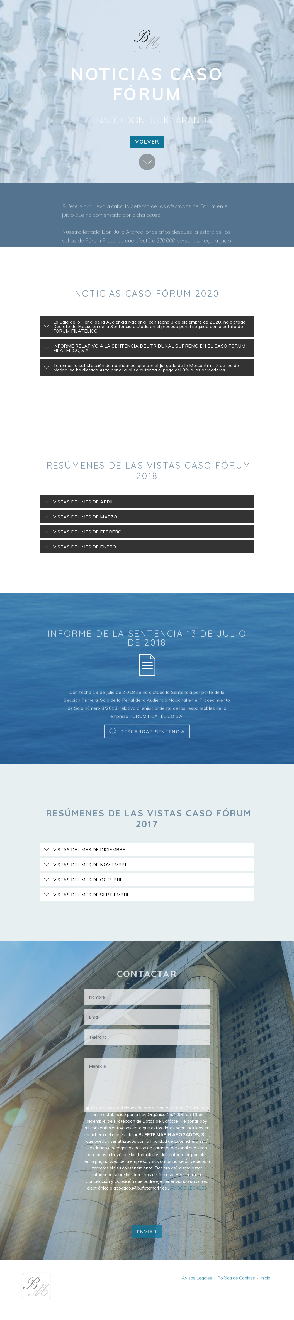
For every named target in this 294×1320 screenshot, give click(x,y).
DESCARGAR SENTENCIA (147, 741)
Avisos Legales (197, 1283)
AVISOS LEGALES (188, 1188)
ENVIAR (147, 1241)
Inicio (265, 1283)
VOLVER (147, 141)
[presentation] (126, 1206)
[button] (147, 326)
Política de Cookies (236, 1283)
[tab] (147, 327)
